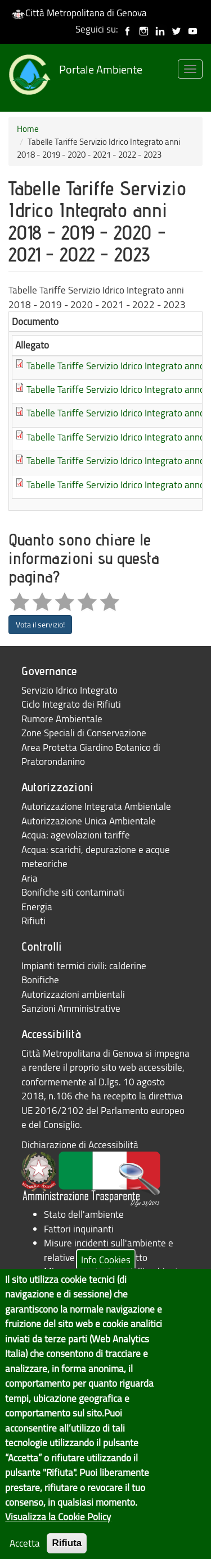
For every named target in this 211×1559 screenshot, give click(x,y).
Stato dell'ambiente (84, 1214)
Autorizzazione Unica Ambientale (88, 820)
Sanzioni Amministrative (70, 1008)
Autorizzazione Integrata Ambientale (96, 806)
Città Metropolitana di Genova (79, 12)
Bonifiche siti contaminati (72, 892)
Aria (29, 878)
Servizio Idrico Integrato (69, 690)
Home (28, 128)
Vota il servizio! (40, 624)
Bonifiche (40, 979)
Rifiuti (33, 920)
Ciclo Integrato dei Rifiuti (71, 704)
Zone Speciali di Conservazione (83, 732)
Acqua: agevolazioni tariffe (75, 834)
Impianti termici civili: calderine (83, 965)
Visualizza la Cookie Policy (58, 1535)
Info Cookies (106, 1278)
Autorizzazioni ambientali (73, 994)
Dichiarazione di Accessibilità (79, 1144)
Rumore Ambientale (61, 718)
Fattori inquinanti (79, 1228)
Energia (36, 906)
